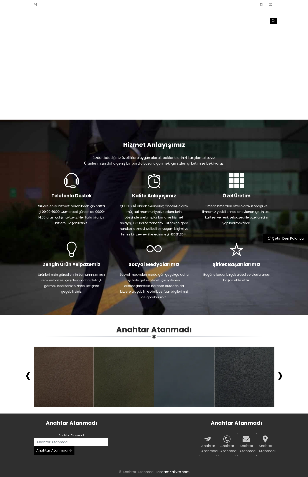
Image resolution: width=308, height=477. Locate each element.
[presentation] (28, 375)
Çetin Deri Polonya (286, 238)
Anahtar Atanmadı (54, 450)
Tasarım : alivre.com (172, 471)
